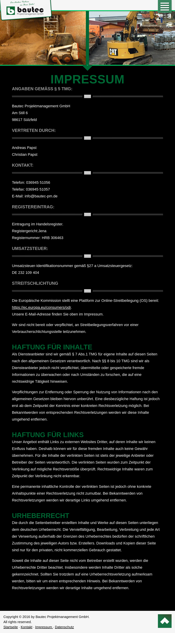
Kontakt (26, 627)
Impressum (44, 627)
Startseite (10, 627)
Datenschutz (64, 627)
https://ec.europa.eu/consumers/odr (41, 307)
